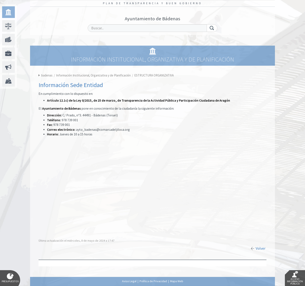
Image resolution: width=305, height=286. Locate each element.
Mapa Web (176, 281)
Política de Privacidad (153, 281)
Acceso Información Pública (295, 278)
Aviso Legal (129, 281)
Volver (260, 248)
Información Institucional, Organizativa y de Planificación (93, 75)
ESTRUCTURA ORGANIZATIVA (154, 75)
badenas (47, 75)
